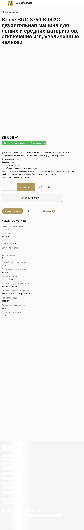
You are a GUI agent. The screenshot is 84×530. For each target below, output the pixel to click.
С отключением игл (11, 12)
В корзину (27, 186)
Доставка (31, 210)
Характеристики (12, 210)
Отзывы (49, 210)
